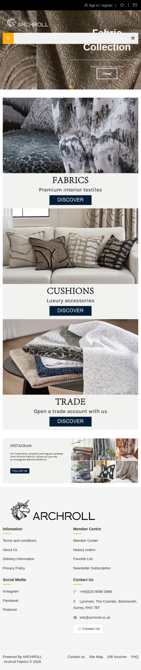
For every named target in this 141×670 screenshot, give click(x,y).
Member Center (85, 541)
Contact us (76, 657)
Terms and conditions (19, 541)
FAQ (134, 657)
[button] (70, 86)
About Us (10, 550)
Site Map (96, 657)
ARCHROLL (32, 657)
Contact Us (88, 629)
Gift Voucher (117, 657)
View (70, 73)
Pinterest (10, 610)
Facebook (10, 601)
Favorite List (83, 559)
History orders (84, 550)
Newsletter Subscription (92, 568)
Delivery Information (18, 559)
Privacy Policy (14, 568)
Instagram (11, 591)
